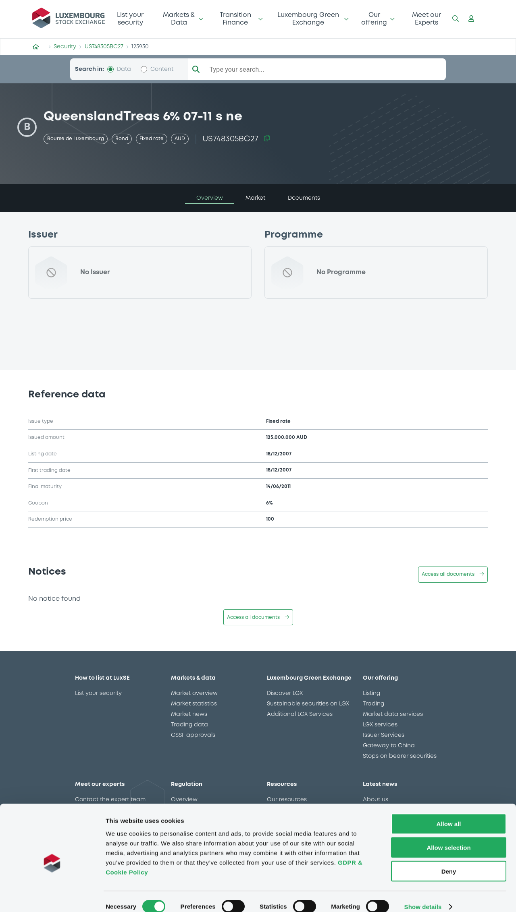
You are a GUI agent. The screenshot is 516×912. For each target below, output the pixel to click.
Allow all (449, 813)
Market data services (393, 714)
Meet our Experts (426, 18)
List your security (130, 18)
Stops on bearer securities (400, 756)
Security (65, 46)
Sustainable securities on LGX (308, 703)
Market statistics (194, 703)
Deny (448, 860)
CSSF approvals (193, 735)
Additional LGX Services (300, 714)
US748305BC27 (104, 46)
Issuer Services (383, 735)
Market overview (194, 693)
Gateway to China (389, 745)
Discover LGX (285, 693)
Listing (371, 693)
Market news (189, 714)
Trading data (189, 724)
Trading (373, 703)
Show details (423, 896)
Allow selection (448, 836)
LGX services (380, 724)
